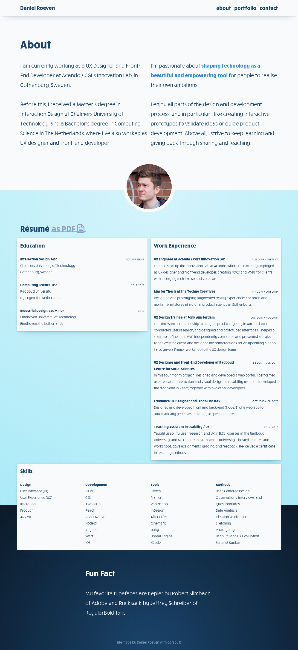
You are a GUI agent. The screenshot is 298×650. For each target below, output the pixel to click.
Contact (269, 7)
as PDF (69, 228)
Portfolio (245, 7)
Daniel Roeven (37, 7)
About (223, 7)
